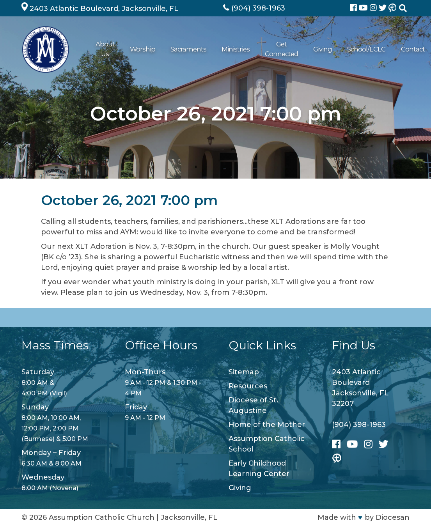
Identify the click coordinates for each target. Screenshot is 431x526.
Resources (248, 386)
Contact (392, 49)
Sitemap (244, 372)
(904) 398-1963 (359, 424)
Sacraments (182, 49)
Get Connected (270, 49)
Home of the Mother (267, 424)
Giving (312, 49)
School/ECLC (351, 49)
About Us (104, 49)
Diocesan (393, 517)
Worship (141, 49)
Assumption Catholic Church (101, 517)
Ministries (224, 49)
